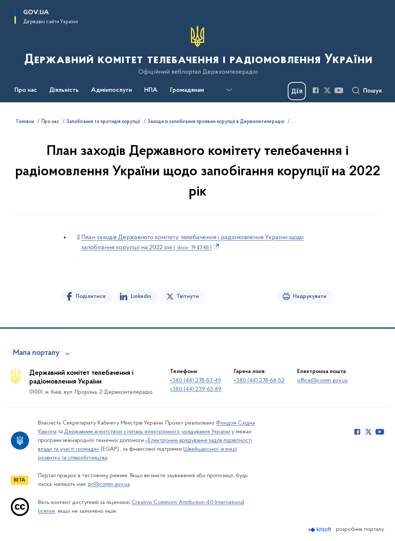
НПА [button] (151, 90)
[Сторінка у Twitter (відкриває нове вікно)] (327, 90)
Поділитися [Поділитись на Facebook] (90, 296)
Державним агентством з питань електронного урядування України (147, 432)
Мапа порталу (36, 353)
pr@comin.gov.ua (109, 484)
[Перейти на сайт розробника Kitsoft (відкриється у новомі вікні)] (320, 529)
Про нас (50, 121)
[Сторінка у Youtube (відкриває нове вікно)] (338, 90)
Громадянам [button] (187, 90)
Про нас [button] (25, 90)
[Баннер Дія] (297, 91)
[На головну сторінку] (197, 50)
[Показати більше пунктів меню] (229, 90)
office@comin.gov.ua (322, 381)
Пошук (372, 91)
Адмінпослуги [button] (111, 90)
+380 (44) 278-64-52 (259, 381)
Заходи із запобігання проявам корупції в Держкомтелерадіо (215, 121)
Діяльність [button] (64, 90)
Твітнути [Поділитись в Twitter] (187, 296)
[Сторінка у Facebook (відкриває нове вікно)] (315, 90)
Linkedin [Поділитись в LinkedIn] (141, 296)
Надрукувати (310, 296)
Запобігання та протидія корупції (103, 121)
